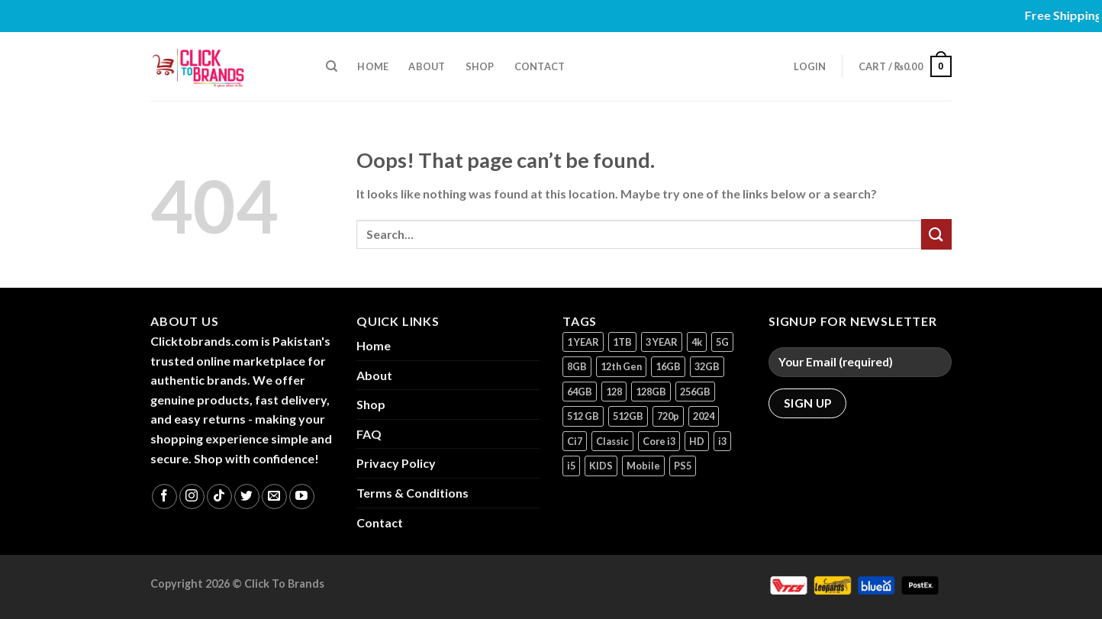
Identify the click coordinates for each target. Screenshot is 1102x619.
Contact (540, 66)
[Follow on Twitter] (246, 496)
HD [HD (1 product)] (696, 441)
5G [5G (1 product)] (722, 342)
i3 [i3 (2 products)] (722, 441)
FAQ (369, 434)
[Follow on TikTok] (219, 496)
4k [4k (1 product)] (696, 342)
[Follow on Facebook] (164, 496)
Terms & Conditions (412, 492)
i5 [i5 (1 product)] (571, 465)
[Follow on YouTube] (301, 496)
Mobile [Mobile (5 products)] (643, 465)
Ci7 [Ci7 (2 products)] (574, 441)
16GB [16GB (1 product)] (668, 366)
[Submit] (936, 234)
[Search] (331, 66)
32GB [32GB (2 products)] (707, 366)
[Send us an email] (274, 496)
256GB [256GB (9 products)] (695, 391)
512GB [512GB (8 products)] (628, 416)
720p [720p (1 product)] (668, 416)
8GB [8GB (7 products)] (577, 366)
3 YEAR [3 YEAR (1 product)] (662, 342)
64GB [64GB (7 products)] (579, 391)
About (426, 66)
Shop (480, 66)
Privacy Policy (396, 463)
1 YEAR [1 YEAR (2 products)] (583, 342)
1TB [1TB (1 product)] (622, 342)
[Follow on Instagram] (192, 496)
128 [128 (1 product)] (614, 391)
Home (372, 66)
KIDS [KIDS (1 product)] (601, 465)
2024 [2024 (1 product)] (703, 416)
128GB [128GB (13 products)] (651, 391)
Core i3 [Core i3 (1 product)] (659, 441)
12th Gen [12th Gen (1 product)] (621, 366)
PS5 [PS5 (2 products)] (682, 465)
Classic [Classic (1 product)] (612, 441)
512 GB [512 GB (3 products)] (583, 416)
